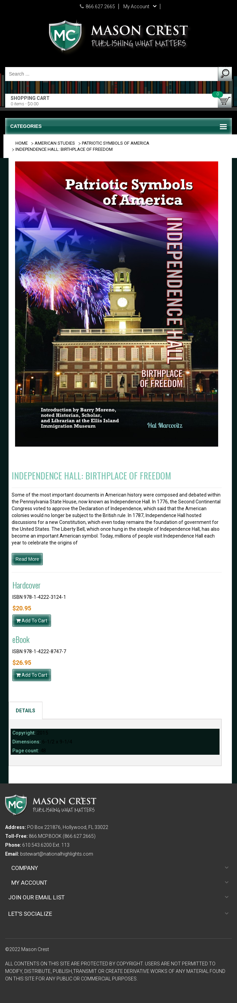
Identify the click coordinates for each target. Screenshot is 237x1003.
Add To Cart (31, 620)
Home (21, 143)
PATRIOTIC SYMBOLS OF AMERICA (115, 143)
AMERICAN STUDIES (55, 143)
